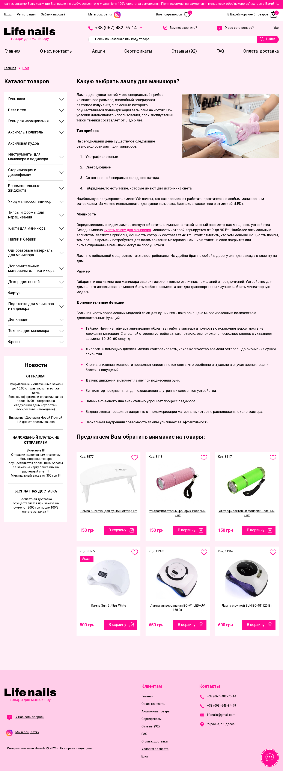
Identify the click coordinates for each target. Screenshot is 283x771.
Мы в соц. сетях (104, 14)
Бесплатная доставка (36, 491)
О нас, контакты (153, 704)
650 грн (156, 625)
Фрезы (14, 341)
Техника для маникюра (28, 330)
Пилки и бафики (22, 239)
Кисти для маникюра (26, 228)
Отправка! (35, 376)
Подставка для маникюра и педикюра (31, 306)
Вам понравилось (174, 14)
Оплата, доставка (155, 741)
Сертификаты (151, 719)
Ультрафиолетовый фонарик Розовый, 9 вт (177, 513)
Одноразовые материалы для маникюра (31, 252)
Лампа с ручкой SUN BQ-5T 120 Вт (247, 605)
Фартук (14, 293)
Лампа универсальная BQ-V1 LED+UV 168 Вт (177, 608)
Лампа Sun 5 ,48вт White (108, 605)
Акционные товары (156, 711)
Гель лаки (16, 99)
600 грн (225, 625)
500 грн (87, 625)
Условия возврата (155, 749)
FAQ (144, 734)
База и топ (17, 110)
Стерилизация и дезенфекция (22, 172)
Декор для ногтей (24, 281)
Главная (147, 696)
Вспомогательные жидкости (24, 188)
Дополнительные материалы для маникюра (31, 268)
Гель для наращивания (28, 121)
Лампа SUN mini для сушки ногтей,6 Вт (108, 511)
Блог (145, 756)
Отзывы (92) (151, 726)
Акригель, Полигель (25, 132)
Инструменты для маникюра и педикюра (28, 156)
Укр (276, 28)
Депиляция (18, 319)
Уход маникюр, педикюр (29, 201)
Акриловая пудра (23, 143)
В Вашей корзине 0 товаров (253, 14)
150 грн (87, 530)
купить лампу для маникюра (127, 230)
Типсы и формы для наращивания (26, 214)
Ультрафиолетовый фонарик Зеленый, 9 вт (246, 513)
